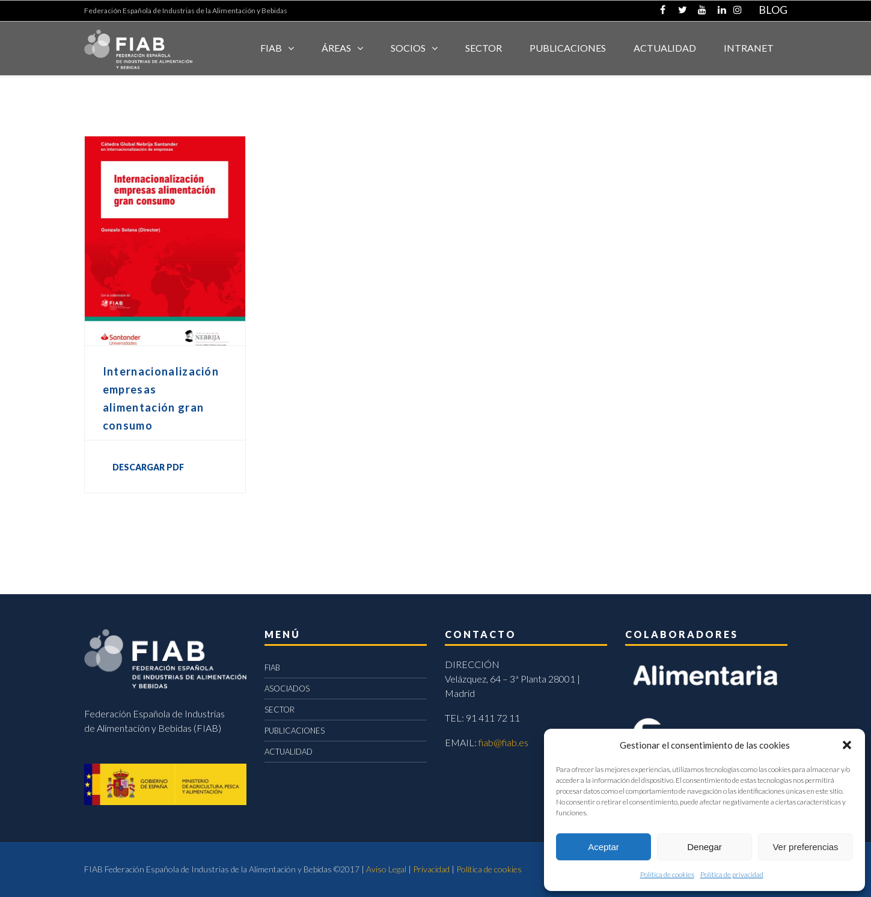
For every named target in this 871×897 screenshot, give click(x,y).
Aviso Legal (386, 869)
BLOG (773, 9)
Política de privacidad (731, 874)
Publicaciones (568, 47)
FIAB (271, 47)
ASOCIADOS (287, 688)
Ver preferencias (805, 847)
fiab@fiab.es (503, 742)
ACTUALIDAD (665, 47)
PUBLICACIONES (294, 730)
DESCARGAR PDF (148, 467)
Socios (408, 47)
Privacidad (431, 869)
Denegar (704, 847)
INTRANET (749, 47)
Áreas (336, 47)
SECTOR (483, 47)
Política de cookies (667, 874)
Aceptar (603, 847)
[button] (847, 745)
